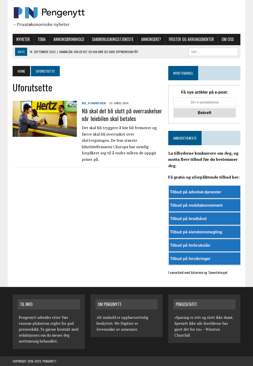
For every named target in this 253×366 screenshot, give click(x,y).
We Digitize (124, 323)
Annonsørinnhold (68, 39)
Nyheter (23, 39)
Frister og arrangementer (191, 39)
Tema (42, 39)
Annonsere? (151, 39)
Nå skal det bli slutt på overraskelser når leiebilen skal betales (122, 114)
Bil (84, 103)
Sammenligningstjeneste (112, 39)
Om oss (228, 39)
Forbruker (97, 103)
